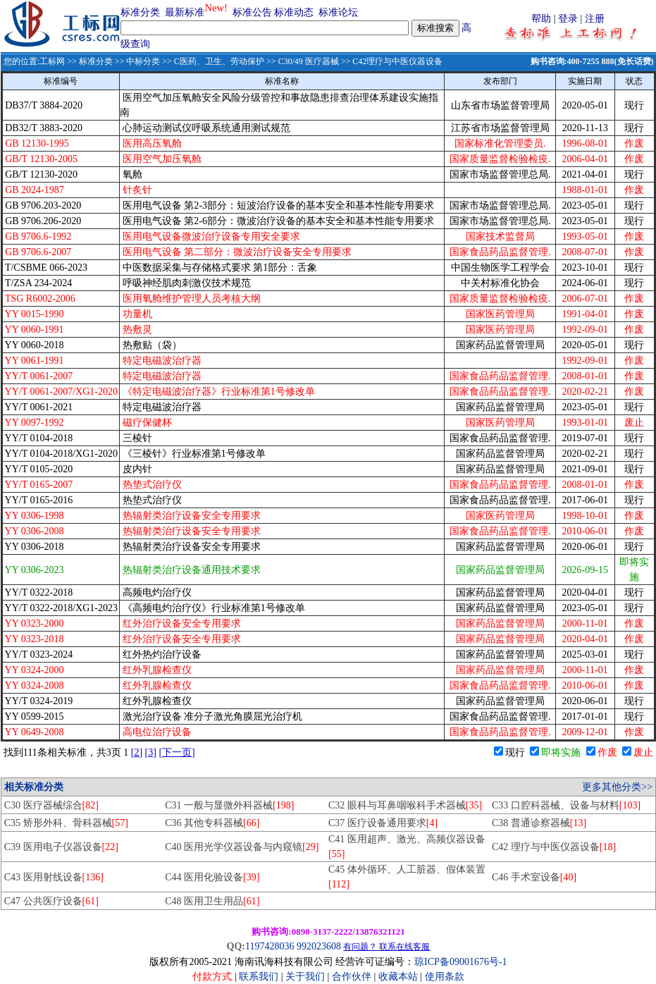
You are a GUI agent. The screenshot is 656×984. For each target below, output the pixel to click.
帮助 (541, 18)
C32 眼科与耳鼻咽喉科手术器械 (405, 805)
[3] (150, 752)
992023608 (319, 946)
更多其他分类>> (617, 787)
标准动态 (294, 12)
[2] (136, 752)
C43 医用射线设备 (54, 877)
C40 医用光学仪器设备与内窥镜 (241, 847)
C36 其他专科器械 (212, 823)
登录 (568, 18)
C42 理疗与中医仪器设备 (554, 847)
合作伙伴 (351, 976)
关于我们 (306, 976)
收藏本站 (398, 976)
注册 (595, 18)
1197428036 (269, 946)
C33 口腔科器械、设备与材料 (566, 805)
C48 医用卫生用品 (212, 901)
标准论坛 (338, 12)
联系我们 (258, 976)
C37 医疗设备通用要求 (383, 823)
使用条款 (444, 976)
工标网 (52, 61)
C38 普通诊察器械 (539, 823)
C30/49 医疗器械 (308, 61)
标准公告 (252, 12)
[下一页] (176, 752)
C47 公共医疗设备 (51, 901)
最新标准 (184, 12)
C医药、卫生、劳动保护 (219, 61)
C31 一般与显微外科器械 (229, 805)
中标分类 (143, 61)
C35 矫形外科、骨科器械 (66, 823)
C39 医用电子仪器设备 (61, 847)
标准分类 (140, 12)
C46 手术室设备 (534, 877)
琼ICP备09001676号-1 (460, 962)
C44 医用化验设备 (212, 877)
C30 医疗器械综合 (51, 805)
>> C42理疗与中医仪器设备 (391, 61)
